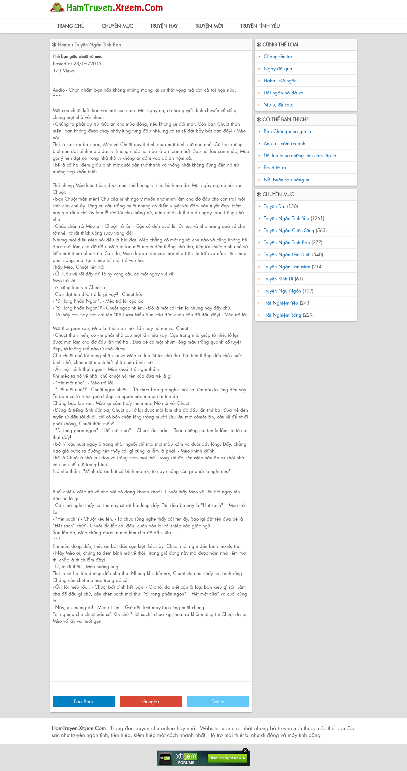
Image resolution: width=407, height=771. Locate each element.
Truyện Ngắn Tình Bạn (98, 44)
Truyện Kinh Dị (278, 278)
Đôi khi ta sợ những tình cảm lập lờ (299, 155)
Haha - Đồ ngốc (280, 80)
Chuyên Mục (117, 25)
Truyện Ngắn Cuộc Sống (289, 230)
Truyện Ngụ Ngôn (282, 290)
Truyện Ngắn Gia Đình (287, 254)
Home (64, 44)
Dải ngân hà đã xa (283, 92)
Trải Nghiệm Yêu (281, 302)
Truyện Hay (164, 25)
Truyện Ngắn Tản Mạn (287, 266)
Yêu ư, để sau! (279, 104)
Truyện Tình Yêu (260, 25)
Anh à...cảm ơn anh (283, 143)
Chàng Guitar (278, 56)
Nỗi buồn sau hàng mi (286, 179)
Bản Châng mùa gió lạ (286, 131)
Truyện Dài (274, 206)
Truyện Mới (209, 25)
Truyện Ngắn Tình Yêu (286, 218)
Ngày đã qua (278, 68)
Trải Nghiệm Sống (282, 314)
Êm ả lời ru (274, 167)
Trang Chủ (70, 25)
